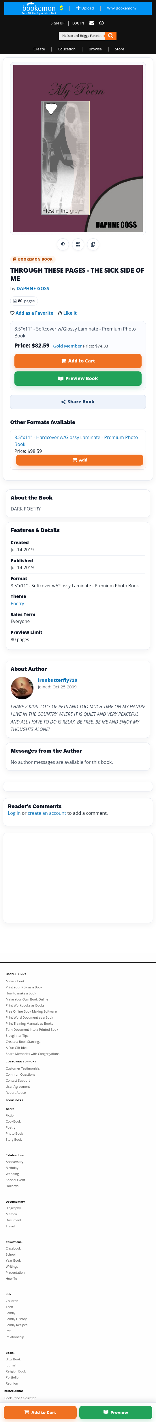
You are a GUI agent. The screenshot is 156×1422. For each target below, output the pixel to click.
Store (119, 49)
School (11, 1254)
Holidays (12, 1186)
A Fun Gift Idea (16, 1047)
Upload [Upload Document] (85, 8)
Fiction (11, 1115)
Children (12, 1300)
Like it (70, 313)
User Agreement (18, 1086)
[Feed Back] (91, 23)
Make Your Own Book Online (27, 999)
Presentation (15, 1272)
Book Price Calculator (20, 1398)
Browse (95, 49)
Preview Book (78, 378)
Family (10, 1313)
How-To (11, 1278)
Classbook (13, 1248)
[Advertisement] (78, 878)
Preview (116, 1412)
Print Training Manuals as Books (29, 1023)
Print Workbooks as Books (25, 1005)
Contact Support (18, 1080)
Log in (14, 813)
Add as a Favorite (34, 313)
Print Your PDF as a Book (24, 987)
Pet (8, 1331)
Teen (9, 1307)
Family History (16, 1319)
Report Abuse (16, 1092)
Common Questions (20, 1074)
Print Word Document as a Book (29, 1017)
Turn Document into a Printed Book (32, 1029)
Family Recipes (16, 1325)
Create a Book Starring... (24, 1041)
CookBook (13, 1121)
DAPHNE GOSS (32, 288)
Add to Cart (78, 361)
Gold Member (67, 346)
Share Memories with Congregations (32, 1053)
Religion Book (16, 1371)
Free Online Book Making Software (31, 1011)
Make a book (15, 981)
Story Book (14, 1139)
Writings (12, 1266)
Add (79, 460)
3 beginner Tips (17, 1035)
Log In (78, 23)
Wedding (12, 1174)
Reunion (12, 1383)
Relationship (15, 1337)
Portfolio (12, 1377)
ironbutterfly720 (57, 680)
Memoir (11, 1214)
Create (39, 49)
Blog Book (13, 1359)
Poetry (17, 604)
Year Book (13, 1260)
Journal (11, 1365)
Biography (13, 1208)
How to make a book (21, 993)
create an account (47, 813)
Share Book (77, 401)
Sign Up (58, 23)
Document (13, 1220)
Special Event (15, 1180)
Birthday (12, 1167)
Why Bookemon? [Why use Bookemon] (121, 8)
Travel (10, 1226)
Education (67, 49)
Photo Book (14, 1133)
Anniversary (14, 1161)
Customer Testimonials (23, 1068)
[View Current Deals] (61, 8)
